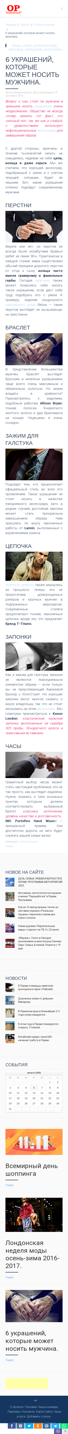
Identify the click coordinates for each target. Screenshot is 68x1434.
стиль (28, 45)
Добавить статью (39, 1416)
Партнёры (14, 1411)
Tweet (9, 846)
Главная (10, 24)
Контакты (28, 1411)
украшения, (43, 106)
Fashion (25, 24)
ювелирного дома (20, 305)
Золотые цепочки (19, 585)
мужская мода (46, 45)
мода (17, 45)
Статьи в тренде (44, 24)
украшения (33, 49)
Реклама (31, 1407)
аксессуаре (46, 709)
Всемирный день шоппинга (31, 1169)
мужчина (16, 49)
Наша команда (48, 1407)
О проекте (17, 1407)
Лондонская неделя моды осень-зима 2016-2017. (32, 1254)
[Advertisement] (26, 1383)
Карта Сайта (44, 1411)
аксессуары (53, 49)
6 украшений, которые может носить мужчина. (31, 1340)
